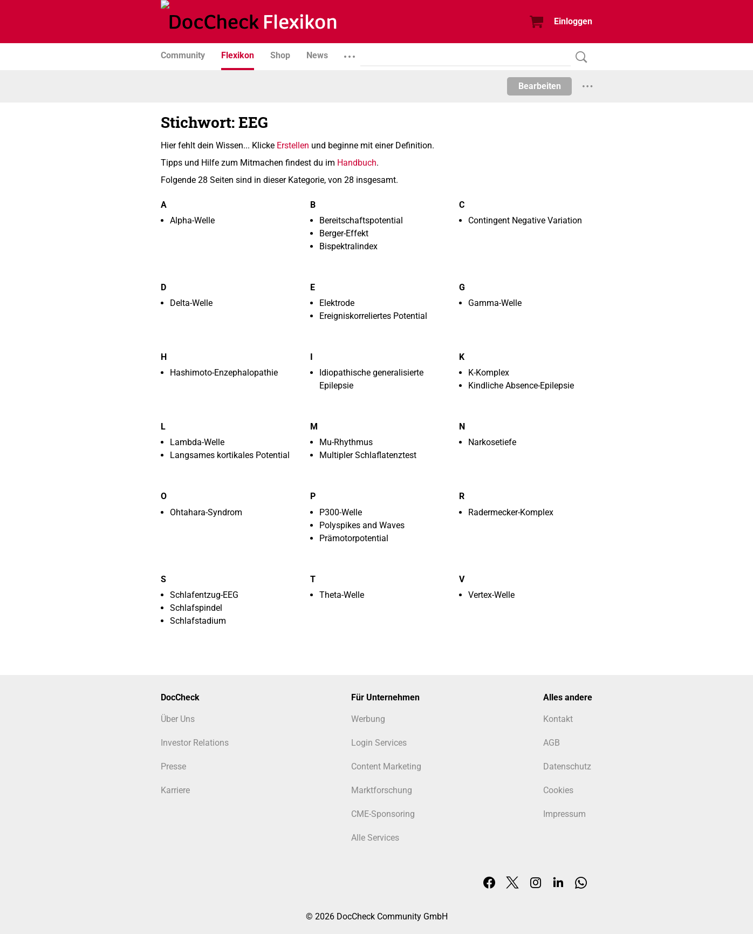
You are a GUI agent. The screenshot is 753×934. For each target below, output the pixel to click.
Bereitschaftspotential (361, 220)
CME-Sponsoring (383, 814)
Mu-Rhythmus (346, 442)
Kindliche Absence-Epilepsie (521, 385)
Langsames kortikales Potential (230, 455)
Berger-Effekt (343, 233)
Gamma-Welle (495, 303)
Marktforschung (381, 790)
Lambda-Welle (197, 442)
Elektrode (336, 303)
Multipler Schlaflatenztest (367, 455)
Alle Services (375, 838)
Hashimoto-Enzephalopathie (224, 372)
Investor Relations (195, 743)
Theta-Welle (341, 595)
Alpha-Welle (192, 220)
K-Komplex (488, 372)
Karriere (175, 790)
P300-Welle (340, 512)
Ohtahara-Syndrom (206, 512)
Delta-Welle (191, 303)
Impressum (564, 814)
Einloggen (573, 21)
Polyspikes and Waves (362, 525)
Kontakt (558, 719)
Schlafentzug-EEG (204, 595)
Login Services (379, 743)
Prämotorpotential (353, 538)
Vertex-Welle (491, 595)
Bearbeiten (539, 86)
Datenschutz (567, 766)
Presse (173, 766)
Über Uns (178, 719)
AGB (551, 743)
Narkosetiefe (492, 442)
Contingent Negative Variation (525, 220)
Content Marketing (386, 766)
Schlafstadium (198, 621)
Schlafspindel (196, 608)
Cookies (558, 790)
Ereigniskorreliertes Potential (373, 316)
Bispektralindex (348, 246)
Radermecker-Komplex (510, 512)
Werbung (368, 719)
